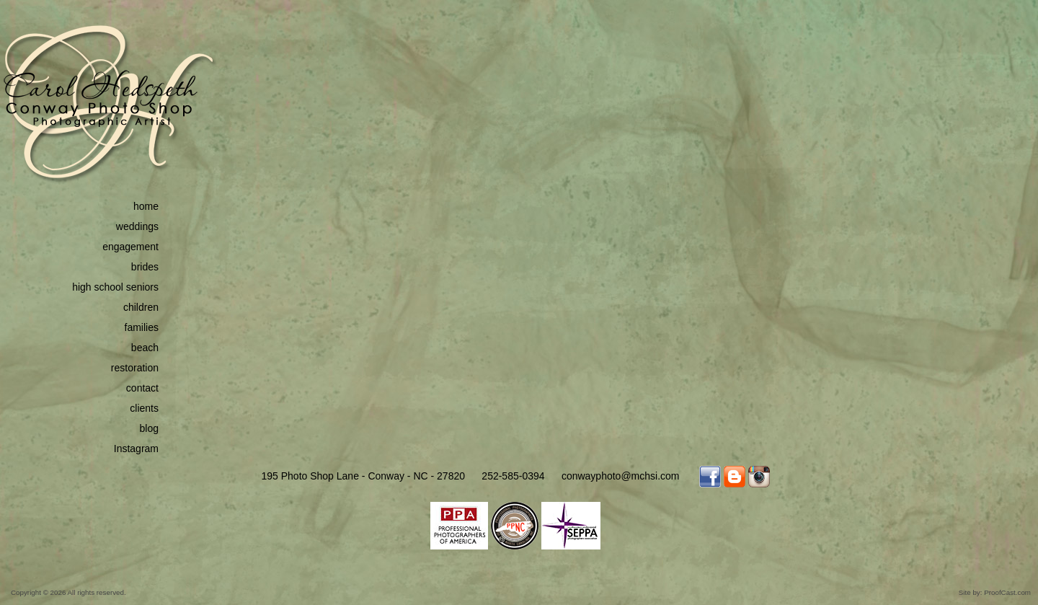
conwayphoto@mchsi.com (621, 476)
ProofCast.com (1007, 592)
